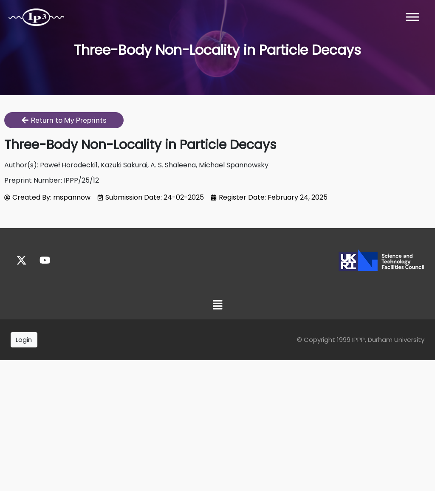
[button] (217, 305)
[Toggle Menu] (412, 17)
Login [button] (24, 339)
